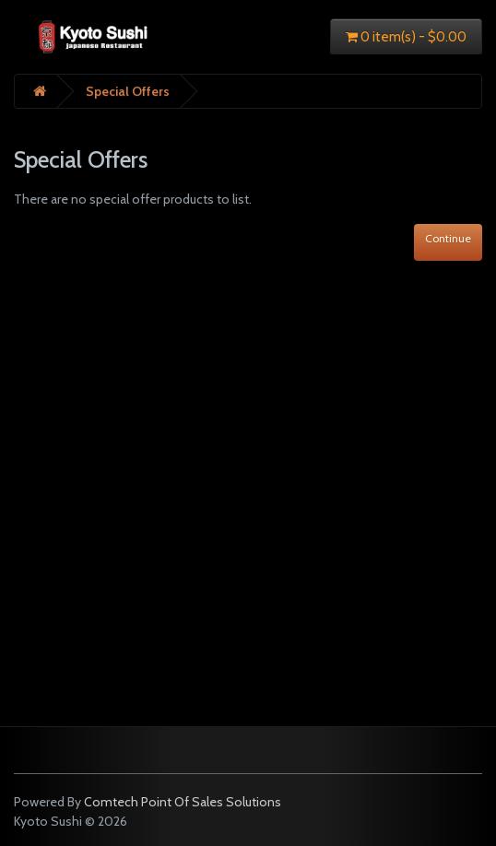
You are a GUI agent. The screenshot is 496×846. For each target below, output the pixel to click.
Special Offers (128, 91)
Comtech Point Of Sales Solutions (182, 801)
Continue (448, 238)
